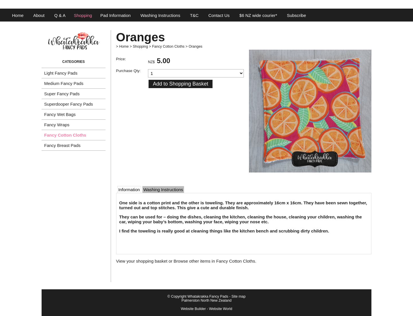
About (38, 15)
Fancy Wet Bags (60, 114)
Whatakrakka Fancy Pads (207, 296)
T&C (194, 15)
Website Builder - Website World (206, 309)
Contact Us (218, 15)
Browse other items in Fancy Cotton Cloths (214, 261)
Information (129, 189)
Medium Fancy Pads (63, 83)
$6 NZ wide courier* (258, 15)
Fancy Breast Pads (62, 145)
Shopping (83, 15)
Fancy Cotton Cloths (65, 135)
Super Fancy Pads (61, 93)
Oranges (195, 46)
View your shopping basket (141, 261)
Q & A (59, 15)
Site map (238, 296)
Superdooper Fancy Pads (68, 104)
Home (18, 15)
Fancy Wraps (56, 124)
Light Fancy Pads (60, 73)
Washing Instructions (160, 15)
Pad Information (115, 15)
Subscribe (296, 15)
